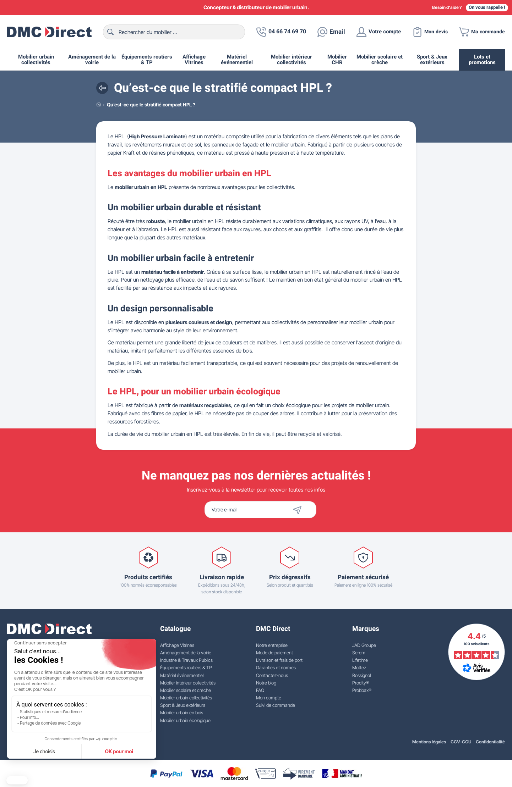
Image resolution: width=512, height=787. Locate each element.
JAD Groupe (364, 645)
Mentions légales (429, 741)
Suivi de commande (275, 705)
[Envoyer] (309, 509)
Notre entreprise (272, 645)
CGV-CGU (461, 741)
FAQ (260, 690)
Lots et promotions (482, 59)
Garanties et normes (276, 667)
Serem (358, 652)
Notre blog (266, 683)
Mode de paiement (274, 652)
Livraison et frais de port (279, 660)
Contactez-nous (272, 675)
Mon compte (268, 697)
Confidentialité (490, 741)
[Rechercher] (171, 31)
